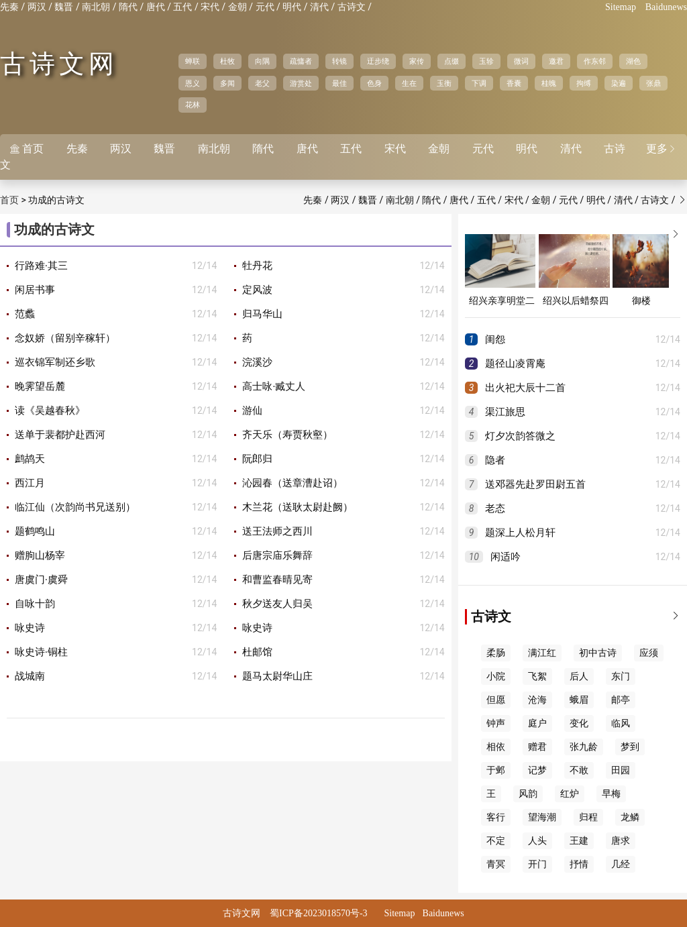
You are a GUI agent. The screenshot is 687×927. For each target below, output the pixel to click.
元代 (265, 7)
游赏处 (301, 83)
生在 (409, 83)
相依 (495, 747)
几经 (620, 864)
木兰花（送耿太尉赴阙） (297, 507)
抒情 (579, 864)
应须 (648, 653)
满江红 (542, 653)
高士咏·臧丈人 (273, 386)
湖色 (633, 61)
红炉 (569, 794)
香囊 (514, 83)
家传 (416, 61)
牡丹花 (257, 265)
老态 (495, 508)
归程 (588, 817)
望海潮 (542, 817)
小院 (495, 676)
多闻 (227, 83)
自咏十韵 (35, 603)
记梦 (537, 770)
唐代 (155, 7)
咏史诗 (30, 627)
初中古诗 (598, 653)
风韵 (528, 794)
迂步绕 (378, 61)
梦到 (630, 747)
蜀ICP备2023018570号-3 (318, 913)
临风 (620, 723)
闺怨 (495, 339)
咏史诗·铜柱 (41, 652)
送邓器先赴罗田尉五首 (535, 484)
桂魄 (548, 83)
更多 (661, 148)
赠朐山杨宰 (40, 555)
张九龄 (584, 747)
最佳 (339, 83)
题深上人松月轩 (520, 532)
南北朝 (96, 7)
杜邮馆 (257, 652)
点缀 (451, 61)
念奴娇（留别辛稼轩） (65, 338)
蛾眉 (579, 700)
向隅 (262, 61)
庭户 (537, 723)
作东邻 (595, 61)
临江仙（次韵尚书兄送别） (75, 507)
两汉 (37, 7)
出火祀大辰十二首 (525, 387)
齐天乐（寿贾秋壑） (287, 434)
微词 (521, 61)
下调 (479, 83)
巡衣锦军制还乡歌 (55, 362)
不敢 (579, 770)
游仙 (252, 410)
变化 (579, 723)
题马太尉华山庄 (277, 676)
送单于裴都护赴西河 (60, 434)
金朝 (237, 7)
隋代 (128, 7)
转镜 (339, 61)
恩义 (192, 83)
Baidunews (666, 7)
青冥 (495, 864)
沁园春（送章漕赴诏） (292, 483)
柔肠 (495, 653)
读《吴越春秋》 (50, 410)
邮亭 (620, 700)
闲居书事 (35, 289)
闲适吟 (505, 556)
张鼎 (653, 83)
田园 (620, 770)
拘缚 (583, 83)
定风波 (257, 289)
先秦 (9, 7)
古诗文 (351, 7)
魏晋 (63, 7)
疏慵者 (301, 61)
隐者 (495, 460)
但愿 (495, 700)
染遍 (618, 83)
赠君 (537, 747)
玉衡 (444, 83)
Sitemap (620, 7)
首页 (27, 148)
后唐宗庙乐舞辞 (277, 555)
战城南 (30, 676)
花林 (192, 105)
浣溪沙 (257, 362)
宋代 (210, 7)
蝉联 (192, 61)
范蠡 (25, 314)
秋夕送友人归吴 (277, 603)
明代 (291, 7)
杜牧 (227, 61)
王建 (579, 841)
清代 (319, 7)
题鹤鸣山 (35, 531)
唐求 (620, 841)
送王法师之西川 (277, 531)
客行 (495, 817)
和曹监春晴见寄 (277, 579)
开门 (537, 864)
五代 (182, 7)
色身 (374, 83)
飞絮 (537, 676)
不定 (495, 841)
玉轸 (486, 61)
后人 (579, 676)
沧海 (537, 700)
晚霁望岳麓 (40, 386)
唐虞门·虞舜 (41, 579)
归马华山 (262, 314)
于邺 (495, 770)
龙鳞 (630, 817)
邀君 (556, 61)
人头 (537, 841)
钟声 (495, 723)
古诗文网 (59, 64)
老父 (262, 83)
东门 (620, 676)
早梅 (611, 794)
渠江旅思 (505, 411)
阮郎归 (257, 458)
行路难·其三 (41, 265)
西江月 (30, 483)
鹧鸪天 (30, 458)
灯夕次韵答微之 (520, 436)
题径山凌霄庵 (515, 363)
